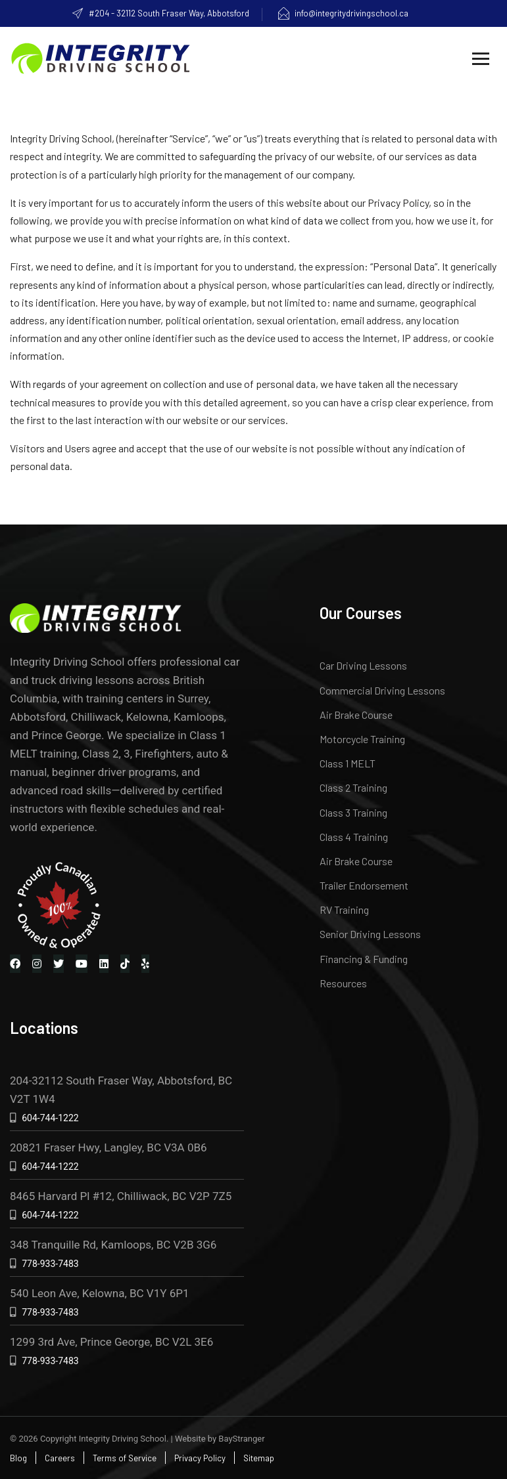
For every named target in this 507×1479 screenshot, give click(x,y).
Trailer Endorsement (364, 885)
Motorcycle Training (362, 739)
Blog (18, 1458)
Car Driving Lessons (363, 665)
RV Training (344, 909)
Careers (60, 1458)
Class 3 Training (353, 812)
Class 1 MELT (347, 763)
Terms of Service (125, 1458)
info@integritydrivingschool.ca (342, 13)
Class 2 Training (353, 787)
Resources (343, 983)
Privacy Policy (200, 1458)
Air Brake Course (356, 714)
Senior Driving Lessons (370, 934)
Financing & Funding (364, 959)
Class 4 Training (354, 836)
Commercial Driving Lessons (382, 690)
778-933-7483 (50, 1263)
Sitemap (258, 1458)
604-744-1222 (50, 1118)
